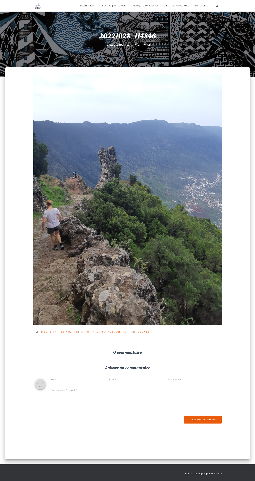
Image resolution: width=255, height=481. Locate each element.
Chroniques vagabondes (144, 5)
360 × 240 (128, 331)
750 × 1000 (72, 331)
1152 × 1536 (99, 331)
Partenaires (202, 5)
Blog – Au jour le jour (113, 5)
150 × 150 (46, 331)
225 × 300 (58, 331)
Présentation (87, 5)
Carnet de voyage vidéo (176, 5)
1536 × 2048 (114, 331)
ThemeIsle (216, 473)
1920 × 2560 (142, 331)
